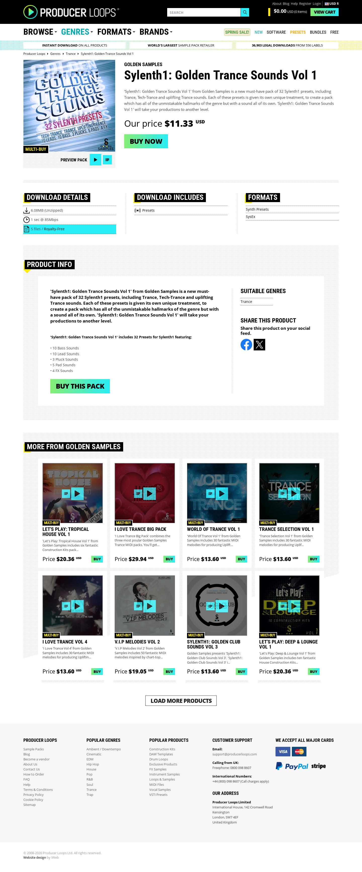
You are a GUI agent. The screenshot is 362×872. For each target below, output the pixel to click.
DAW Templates (161, 754)
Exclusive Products (163, 764)
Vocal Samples (160, 790)
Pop (89, 774)
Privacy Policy (33, 795)
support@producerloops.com (234, 754)
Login (317, 4)
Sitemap (29, 805)
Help (294, 4)
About (277, 4)
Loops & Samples (162, 779)
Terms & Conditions (38, 790)
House (91, 769)
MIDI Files (156, 785)
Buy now (146, 141)
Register (305, 4)
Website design (34, 857)
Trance (246, 301)
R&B (89, 779)
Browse (38, 32)
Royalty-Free (54, 228)
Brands (154, 32)
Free (334, 32)
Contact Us (31, 769)
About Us (30, 764)
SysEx (250, 216)
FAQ (26, 779)
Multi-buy (35, 149)
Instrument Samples (164, 774)
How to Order (33, 774)
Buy (97, 559)
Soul (89, 785)
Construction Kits (162, 749)
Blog (286, 4)
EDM (90, 759)
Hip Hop (92, 764)
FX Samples (157, 769)
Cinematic (93, 754)
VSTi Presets (158, 795)
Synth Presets (257, 209)
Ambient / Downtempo (103, 749)
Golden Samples (143, 64)
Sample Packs (33, 749)
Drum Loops (158, 759)
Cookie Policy (33, 800)
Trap (89, 795)
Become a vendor (36, 759)
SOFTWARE (276, 32)
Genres (75, 32)
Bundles (318, 32)
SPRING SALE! (237, 32)
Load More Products (181, 701)
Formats (114, 32)
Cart (324, 12)
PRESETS (298, 32)
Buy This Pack (80, 386)
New (259, 32)
